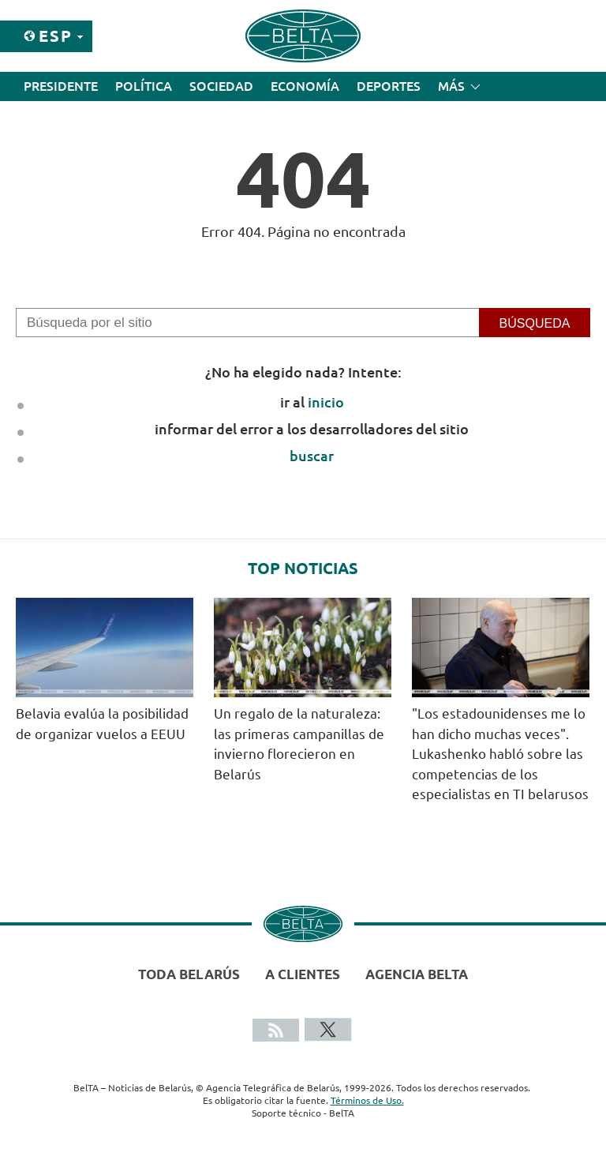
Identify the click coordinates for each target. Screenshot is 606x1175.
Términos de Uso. (367, 1100)
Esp (56, 36)
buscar (312, 456)
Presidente (61, 86)
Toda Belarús (189, 974)
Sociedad (221, 86)
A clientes (302, 974)
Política (143, 86)
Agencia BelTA (416, 974)
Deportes (389, 86)
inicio (326, 402)
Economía (305, 86)
